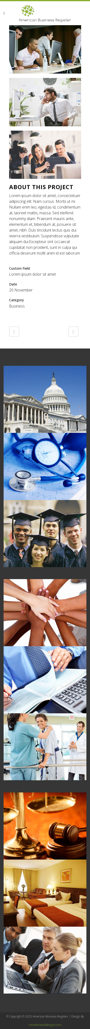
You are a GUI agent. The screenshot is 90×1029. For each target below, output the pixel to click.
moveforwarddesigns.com (45, 1025)
